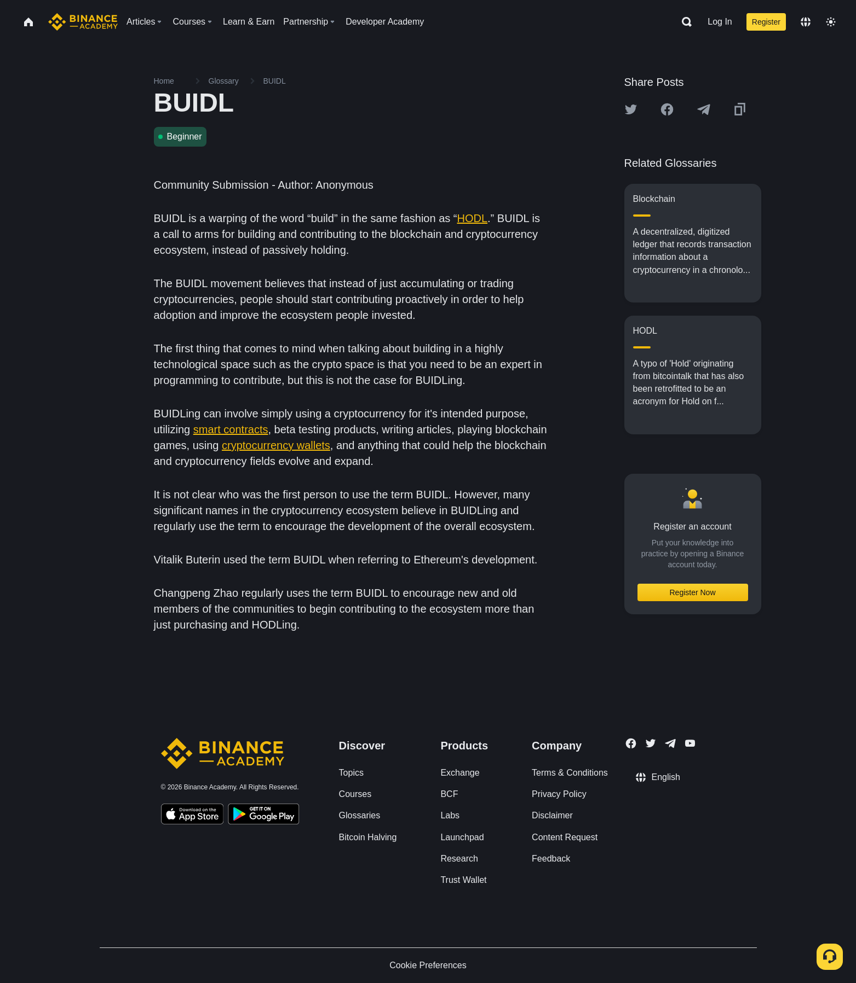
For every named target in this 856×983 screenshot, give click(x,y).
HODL (472, 218)
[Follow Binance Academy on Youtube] (690, 743)
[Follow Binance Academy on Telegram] (670, 743)
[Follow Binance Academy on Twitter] (650, 743)
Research (459, 858)
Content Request (565, 837)
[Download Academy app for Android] (263, 816)
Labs (449, 815)
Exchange (459, 772)
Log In (720, 21)
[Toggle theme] (831, 22)
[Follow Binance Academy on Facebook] (630, 743)
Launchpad (462, 837)
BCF (449, 794)
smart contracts (230, 429)
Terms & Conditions (570, 772)
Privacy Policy (559, 794)
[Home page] (83, 22)
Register (766, 22)
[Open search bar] (683, 22)
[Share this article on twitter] (630, 109)
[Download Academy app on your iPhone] (192, 816)
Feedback (551, 858)
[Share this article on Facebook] (667, 109)
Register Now (692, 592)
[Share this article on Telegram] (703, 109)
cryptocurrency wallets (276, 445)
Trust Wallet (463, 880)
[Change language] (805, 22)
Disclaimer (552, 815)
